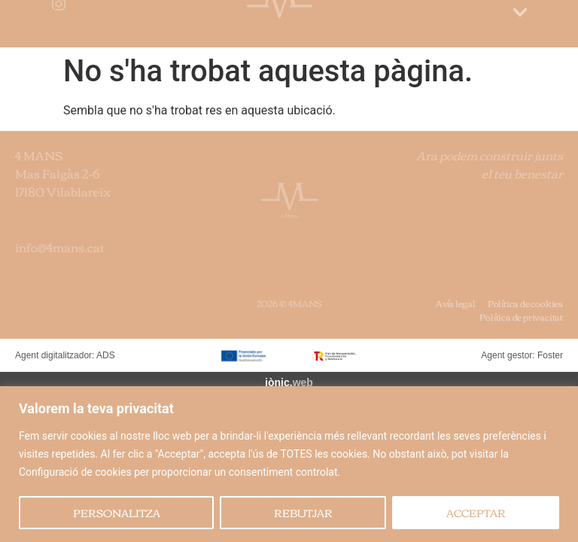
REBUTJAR (303, 512)
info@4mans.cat (60, 247)
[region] (289, 464)
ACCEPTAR (476, 512)
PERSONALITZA (116, 512)
